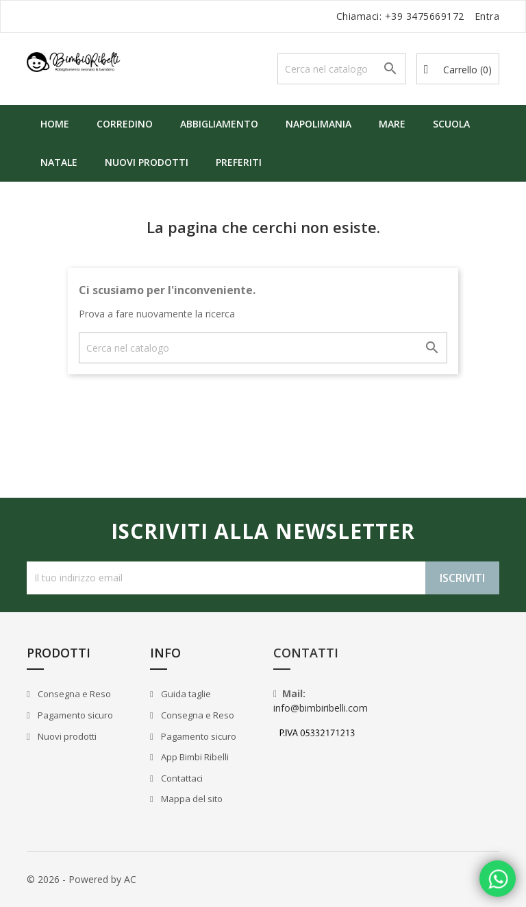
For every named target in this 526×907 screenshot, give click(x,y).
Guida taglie (185, 694)
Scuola (451, 123)
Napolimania (318, 123)
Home (54, 123)
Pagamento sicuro (74, 715)
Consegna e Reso (73, 694)
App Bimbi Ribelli (194, 757)
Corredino (125, 123)
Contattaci (181, 778)
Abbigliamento (219, 123)
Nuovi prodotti (146, 162)
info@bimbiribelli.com (320, 707)
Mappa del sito (191, 799)
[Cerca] (341, 68)
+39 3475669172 (424, 16)
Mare (392, 123)
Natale (58, 162)
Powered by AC (102, 879)
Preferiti (239, 162)
